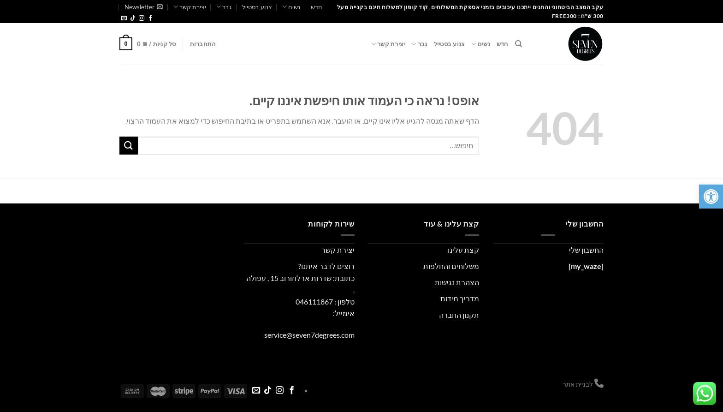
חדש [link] (316, 7)
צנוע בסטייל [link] (257, 7)
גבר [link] (223, 6)
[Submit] (128, 146)
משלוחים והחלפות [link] (451, 266)
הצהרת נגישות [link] (457, 282)
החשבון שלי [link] (586, 249)
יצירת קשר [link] (189, 6)
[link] (711, 197)
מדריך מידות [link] (459, 298)
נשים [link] (291, 6)
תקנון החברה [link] (459, 314)
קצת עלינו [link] (463, 249)
